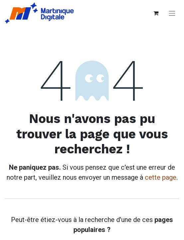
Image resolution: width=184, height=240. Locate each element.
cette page (160, 177)
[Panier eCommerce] (155, 13)
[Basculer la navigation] (172, 13)
